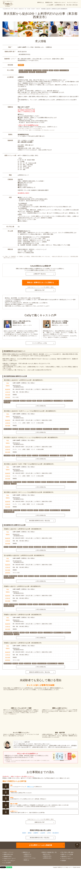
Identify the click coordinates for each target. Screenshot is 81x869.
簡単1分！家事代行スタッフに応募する (40, 282)
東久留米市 (56, 832)
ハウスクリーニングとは (29, 858)
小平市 (49, 832)
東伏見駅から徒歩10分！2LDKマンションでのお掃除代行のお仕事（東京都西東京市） (30, 411)
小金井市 (42, 832)
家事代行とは (40, 2)
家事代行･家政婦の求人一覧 (49, 852)
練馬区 (30, 832)
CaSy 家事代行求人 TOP (8, 8)
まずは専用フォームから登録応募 (40, 845)
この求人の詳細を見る (40, 405)
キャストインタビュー (72, 2)
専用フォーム (30, 786)
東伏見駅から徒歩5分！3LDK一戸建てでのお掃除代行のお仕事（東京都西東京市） (29, 464)
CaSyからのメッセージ (59, 2)
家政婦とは (26, 860)
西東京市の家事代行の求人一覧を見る (39, 672)
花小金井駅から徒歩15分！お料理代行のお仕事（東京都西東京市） (24, 555)
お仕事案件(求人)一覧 (60, 4)
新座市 (24, 832)
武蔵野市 (35, 832)
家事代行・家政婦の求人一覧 (20, 8)
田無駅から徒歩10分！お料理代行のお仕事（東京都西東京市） (23, 643)
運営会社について (66, 856)
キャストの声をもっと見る (39, 343)
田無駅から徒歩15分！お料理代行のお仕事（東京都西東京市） (23, 529)
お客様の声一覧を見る (40, 274)
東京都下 (33, 8)
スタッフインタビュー (9, 860)
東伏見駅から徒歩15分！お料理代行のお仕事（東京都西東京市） (24, 380)
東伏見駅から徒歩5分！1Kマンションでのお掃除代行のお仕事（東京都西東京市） (29, 492)
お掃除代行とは (27, 854)
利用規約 (63, 860)
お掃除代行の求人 (47, 856)
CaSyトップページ (8, 852)
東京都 (28, 8)
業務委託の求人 (49, 2)
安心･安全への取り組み (72, 4)
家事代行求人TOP (39, 290)
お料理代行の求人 (47, 858)
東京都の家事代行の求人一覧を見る (39, 837)
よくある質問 (50, 4)
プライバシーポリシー (67, 858)
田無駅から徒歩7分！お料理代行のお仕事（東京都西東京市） (23, 586)
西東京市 (38, 8)
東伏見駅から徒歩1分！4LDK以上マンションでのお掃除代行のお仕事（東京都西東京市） (31, 437)
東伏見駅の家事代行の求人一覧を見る (39, 520)
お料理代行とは (27, 856)
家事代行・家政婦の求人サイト (8, 4)
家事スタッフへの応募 (67, 854)
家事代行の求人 (46, 854)
